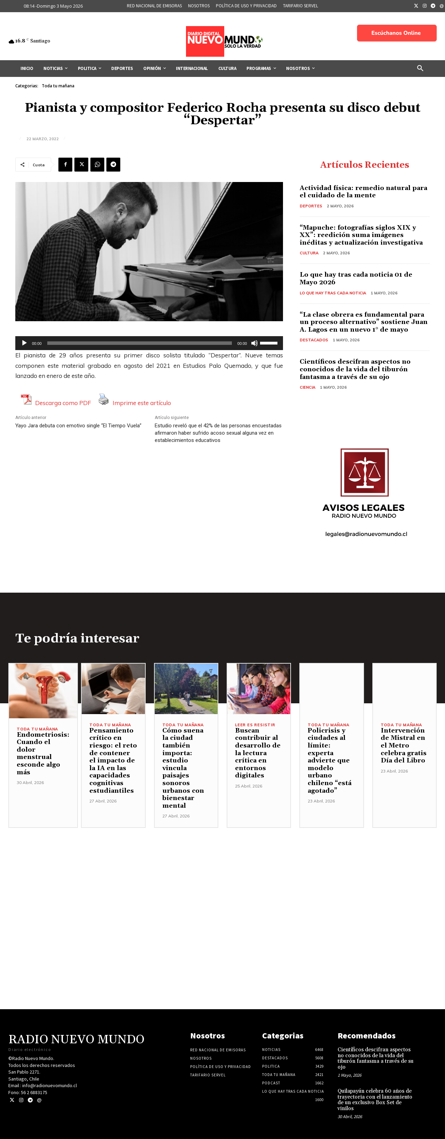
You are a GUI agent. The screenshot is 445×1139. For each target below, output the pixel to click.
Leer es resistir (255, 725)
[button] (420, 68)
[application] (149, 343)
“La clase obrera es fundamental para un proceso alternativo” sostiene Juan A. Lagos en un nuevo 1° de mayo (364, 322)
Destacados (314, 340)
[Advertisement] (222, 876)
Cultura (309, 253)
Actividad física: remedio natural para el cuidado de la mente (363, 192)
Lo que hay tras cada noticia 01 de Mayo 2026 (356, 278)
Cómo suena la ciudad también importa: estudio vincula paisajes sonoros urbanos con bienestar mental (183, 768)
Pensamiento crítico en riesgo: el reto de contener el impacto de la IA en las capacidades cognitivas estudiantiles (113, 761)
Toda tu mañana (58, 86)
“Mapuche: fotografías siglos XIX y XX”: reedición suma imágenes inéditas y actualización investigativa (361, 235)
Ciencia (307, 387)
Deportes (311, 206)
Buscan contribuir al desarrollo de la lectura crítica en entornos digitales (258, 753)
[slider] (139, 343)
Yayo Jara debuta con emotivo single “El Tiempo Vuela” (78, 425)
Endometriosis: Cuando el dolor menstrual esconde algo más (43, 753)
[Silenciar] (254, 343)
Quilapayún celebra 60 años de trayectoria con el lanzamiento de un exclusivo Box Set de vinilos (375, 1100)
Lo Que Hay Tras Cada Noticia (333, 293)
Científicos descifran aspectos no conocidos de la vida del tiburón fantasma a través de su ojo (355, 369)
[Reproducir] (24, 343)
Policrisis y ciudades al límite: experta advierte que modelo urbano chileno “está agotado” (329, 761)
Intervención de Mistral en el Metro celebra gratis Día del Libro (404, 746)
